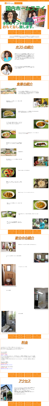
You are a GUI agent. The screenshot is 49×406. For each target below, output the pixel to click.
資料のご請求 (20, 33)
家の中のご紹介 (28, 230)
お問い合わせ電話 (18, 3)
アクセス (12, 33)
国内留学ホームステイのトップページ (32, 0)
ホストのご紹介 (12, 230)
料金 (37, 230)
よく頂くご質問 (43, 0)
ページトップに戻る (37, 33)
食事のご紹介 (20, 230)
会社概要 (39, 0)
